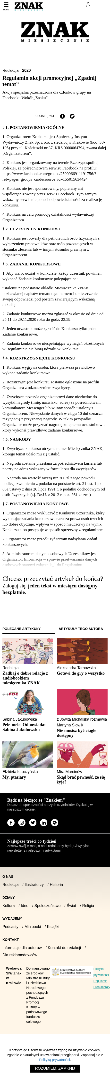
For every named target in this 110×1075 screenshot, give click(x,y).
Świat (71, 906)
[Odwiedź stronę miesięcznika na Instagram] (21, 822)
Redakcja (11, 70)
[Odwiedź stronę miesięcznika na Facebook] (11, 822)
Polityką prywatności (54, 1060)
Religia (88, 906)
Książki (53, 927)
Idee (24, 906)
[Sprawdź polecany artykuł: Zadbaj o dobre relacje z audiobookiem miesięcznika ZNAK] (27, 678)
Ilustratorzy (34, 885)
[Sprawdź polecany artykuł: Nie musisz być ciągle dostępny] (82, 733)
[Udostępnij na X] (72, 116)
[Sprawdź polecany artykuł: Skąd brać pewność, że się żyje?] (82, 779)
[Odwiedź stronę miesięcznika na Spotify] (54, 822)
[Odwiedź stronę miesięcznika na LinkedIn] (43, 822)
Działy (8, 897)
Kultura (8, 906)
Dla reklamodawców (19, 955)
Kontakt (10, 940)
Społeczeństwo (47, 906)
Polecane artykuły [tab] (21, 629)
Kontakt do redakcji (64, 948)
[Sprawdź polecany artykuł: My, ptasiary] (27, 777)
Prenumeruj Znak (64, 4)
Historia (56, 885)
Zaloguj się (15, 606)
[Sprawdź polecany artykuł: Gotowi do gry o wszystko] (82, 673)
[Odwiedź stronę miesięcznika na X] (32, 822)
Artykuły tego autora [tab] (81, 629)
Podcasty (10, 927)
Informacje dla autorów (22, 948)
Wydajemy (12, 919)
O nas (7, 876)
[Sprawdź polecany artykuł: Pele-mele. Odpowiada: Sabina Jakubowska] (27, 727)
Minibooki (33, 927)
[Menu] (6, 6)
